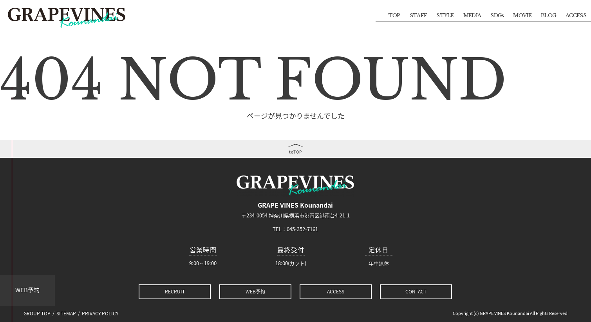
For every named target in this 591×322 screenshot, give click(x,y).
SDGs (497, 15)
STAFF (418, 15)
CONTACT (416, 291)
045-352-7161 (302, 229)
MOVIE (522, 15)
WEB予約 (27, 290)
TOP (394, 15)
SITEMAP (66, 313)
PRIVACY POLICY (100, 313)
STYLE (445, 15)
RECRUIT (175, 291)
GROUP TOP (37, 313)
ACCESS (576, 15)
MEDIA (472, 15)
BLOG (548, 15)
